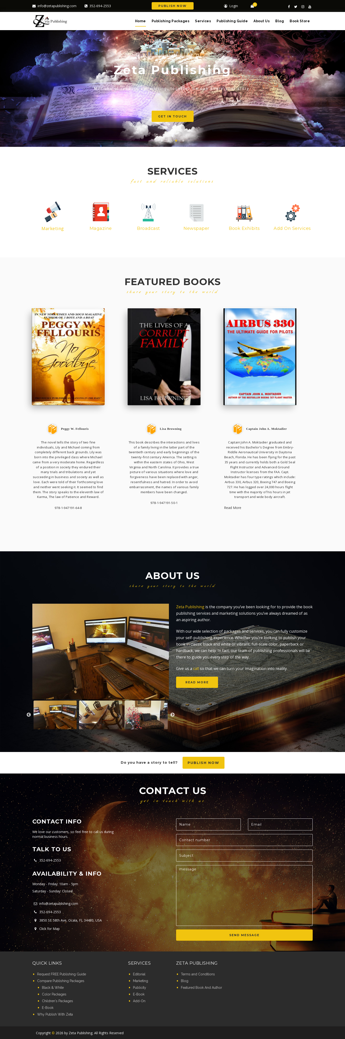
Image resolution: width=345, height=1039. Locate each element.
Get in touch (184, 116)
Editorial (139, 974)
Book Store (300, 21)
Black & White (53, 987)
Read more (197, 682)
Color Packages (54, 994)
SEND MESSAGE (244, 935)
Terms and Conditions (198, 974)
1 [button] (161, 140)
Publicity (139, 987)
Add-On (139, 1001)
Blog (279, 21)
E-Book (47, 1008)
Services (203, 21)
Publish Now (172, 6)
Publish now (203, 763)
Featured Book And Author (201, 987)
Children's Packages (57, 1001)
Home (140, 21)
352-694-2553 (98, 6)
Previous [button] (28, 715)
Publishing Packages (171, 21)
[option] (100, 651)
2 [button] (169, 140)
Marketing (140, 981)
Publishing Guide (232, 21)
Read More (232, 507)
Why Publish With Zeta (55, 1014)
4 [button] (183, 140)
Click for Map (46, 928)
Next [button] (172, 715)
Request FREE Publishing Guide (61, 974)
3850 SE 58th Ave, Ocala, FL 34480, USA (67, 920)
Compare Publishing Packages (60, 981)
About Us (261, 21)
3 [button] (176, 140)
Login (231, 6)
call (196, 668)
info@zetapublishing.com (54, 6)
